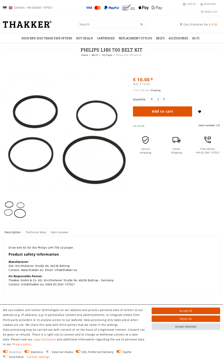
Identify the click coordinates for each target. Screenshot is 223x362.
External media (62, 352)
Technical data (36, 218)
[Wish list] (208, 12)
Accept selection (185, 326)
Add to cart (162, 111)
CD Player (107, 54)
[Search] (142, 24)
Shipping (155, 90)
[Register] (207, 4)
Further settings (38, 357)
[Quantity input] (158, 99)
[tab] (13, 219)
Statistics (37, 352)
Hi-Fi (196, 38)
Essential (15, 352)
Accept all (185, 311)
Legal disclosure (44, 339)
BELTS (160, 38)
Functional (16, 357)
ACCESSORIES (178, 38)
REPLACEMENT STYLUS (135, 38)
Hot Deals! (84, 38)
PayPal (126, 352)
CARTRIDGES (106, 38)
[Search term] (111, 24)
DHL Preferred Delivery (98, 352)
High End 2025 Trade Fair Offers (47, 38)
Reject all (186, 319)
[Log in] (189, 4)
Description (13, 218)
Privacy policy (21, 344)
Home (84, 54)
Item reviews (59, 218)
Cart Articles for (198, 24)
